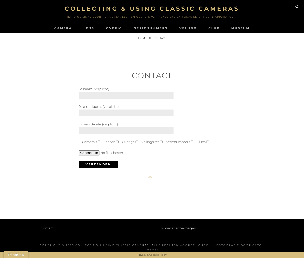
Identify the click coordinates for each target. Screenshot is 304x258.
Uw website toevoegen (177, 228)
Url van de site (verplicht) (126, 127)
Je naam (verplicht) (126, 92)
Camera (63, 28)
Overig (114, 28)
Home (142, 38)
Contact (47, 228)
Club (214, 28)
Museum (240, 28)
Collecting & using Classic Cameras (152, 8)
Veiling (188, 28)
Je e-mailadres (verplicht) (126, 110)
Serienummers (151, 28)
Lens (89, 28)
